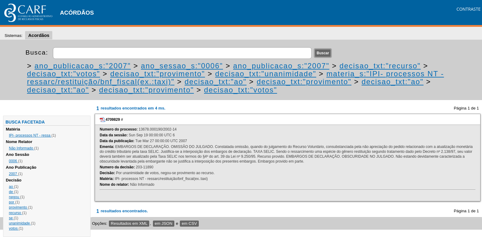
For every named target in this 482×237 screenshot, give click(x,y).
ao (11, 187)
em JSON (163, 223)
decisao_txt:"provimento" (157, 74)
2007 (13, 174)
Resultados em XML (129, 223)
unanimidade (20, 223)
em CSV (189, 223)
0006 (13, 161)
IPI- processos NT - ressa (30, 135)
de (11, 192)
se (11, 218)
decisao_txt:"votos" (63, 74)
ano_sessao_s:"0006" (182, 66)
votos (14, 228)
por (12, 202)
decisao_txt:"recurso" (380, 66)
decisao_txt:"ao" (215, 81)
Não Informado (21, 148)
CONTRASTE (469, 9)
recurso (15, 213)
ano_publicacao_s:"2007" (83, 66)
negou (14, 197)
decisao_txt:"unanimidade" (265, 74)
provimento (18, 207)
